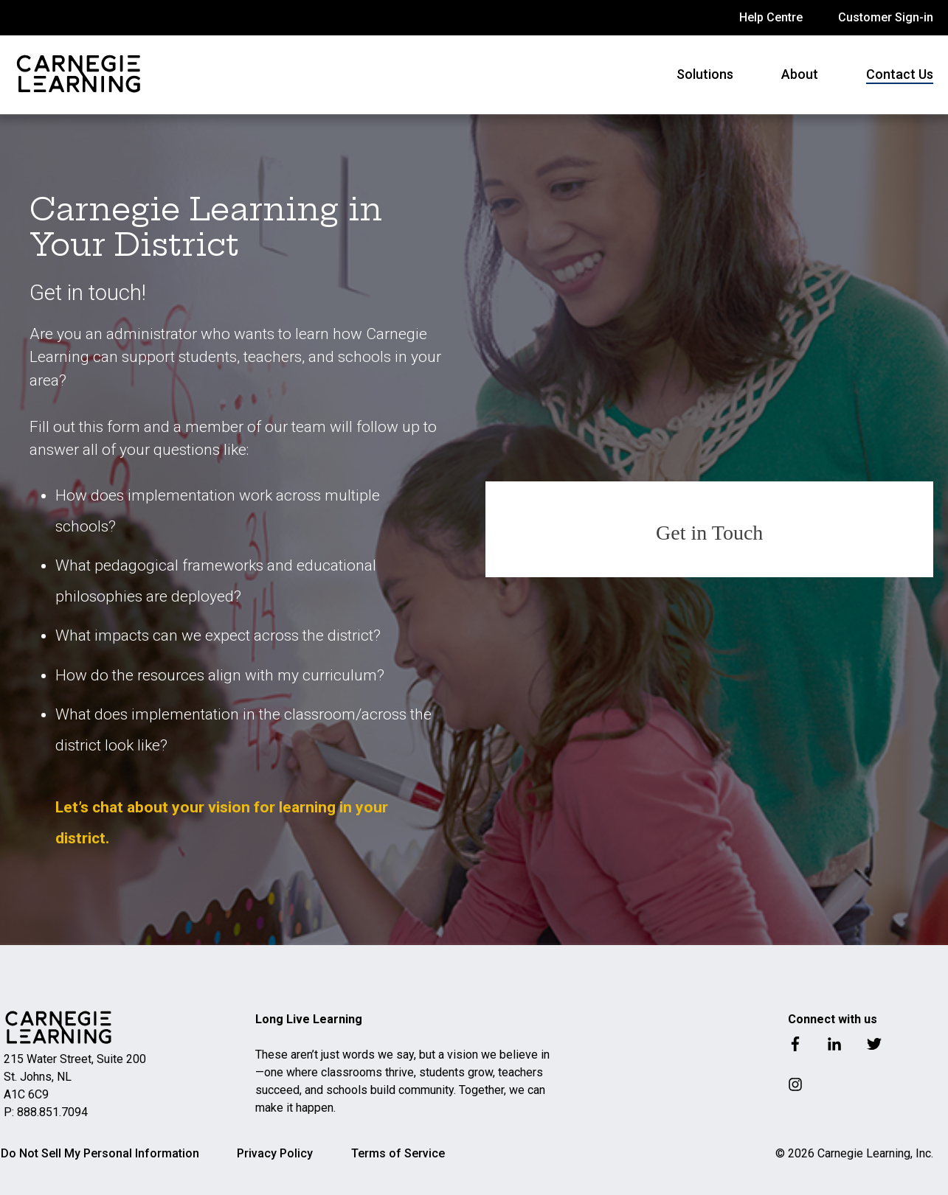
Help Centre (771, 17)
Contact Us (899, 74)
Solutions (705, 74)
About (799, 74)
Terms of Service (398, 1153)
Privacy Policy (275, 1153)
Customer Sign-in (885, 17)
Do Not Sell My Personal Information (100, 1153)
